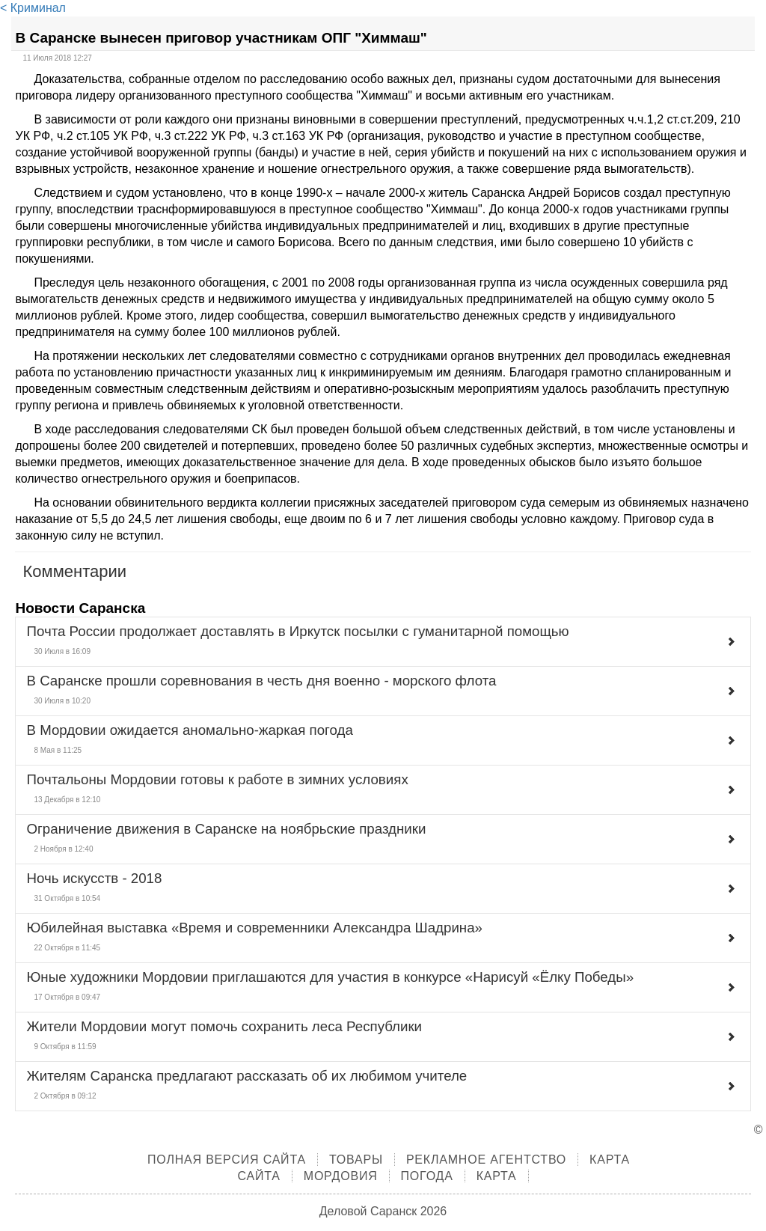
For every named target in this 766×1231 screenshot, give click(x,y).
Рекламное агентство (486, 1159)
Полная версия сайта (226, 1159)
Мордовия (341, 1176)
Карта (497, 1176)
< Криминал (33, 7)
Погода (427, 1176)
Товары (356, 1159)
